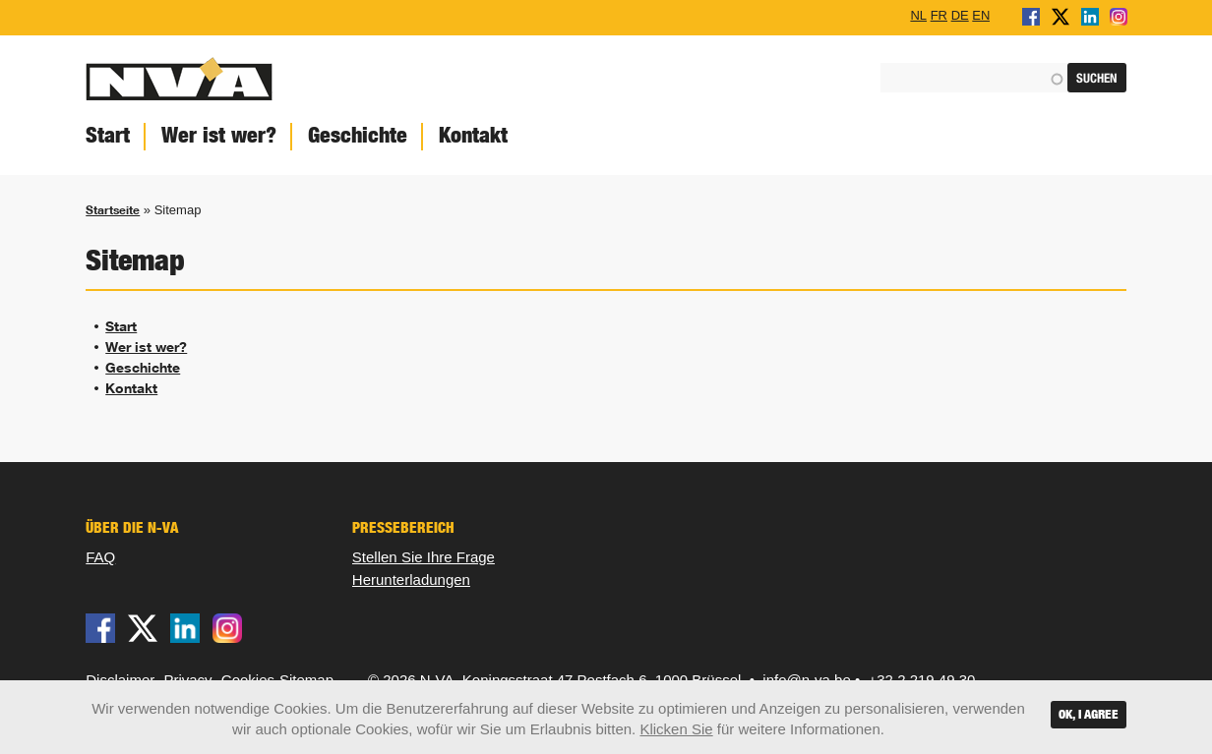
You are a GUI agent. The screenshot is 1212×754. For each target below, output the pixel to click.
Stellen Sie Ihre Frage (423, 557)
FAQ (100, 557)
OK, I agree (1089, 714)
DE (960, 15)
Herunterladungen (411, 579)
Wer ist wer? (218, 135)
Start (108, 135)
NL (918, 15)
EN (981, 15)
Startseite (113, 210)
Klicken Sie (675, 729)
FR (939, 15)
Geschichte (357, 135)
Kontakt (473, 135)
